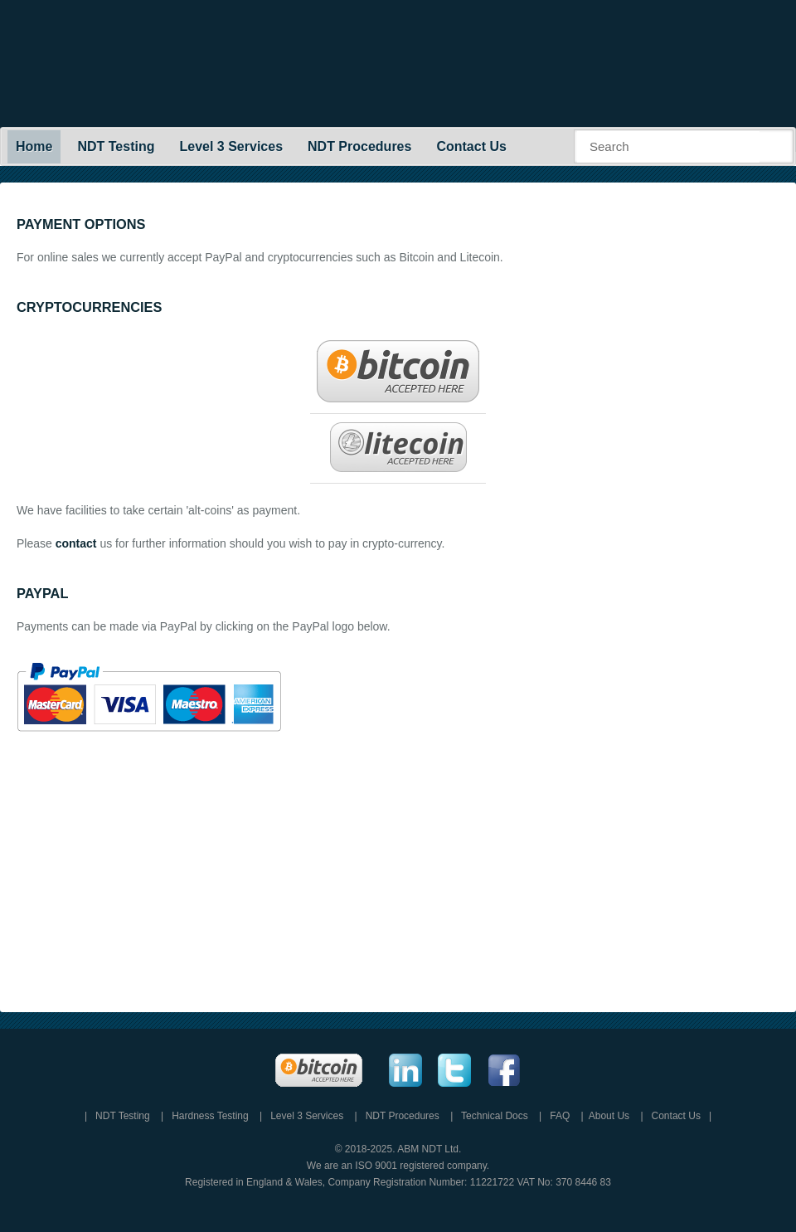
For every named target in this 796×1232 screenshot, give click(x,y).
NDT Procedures (359, 146)
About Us (609, 1116)
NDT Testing (115, 146)
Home (34, 146)
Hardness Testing (210, 1116)
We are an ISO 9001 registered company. (398, 1165)
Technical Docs (494, 1116)
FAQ (560, 1116)
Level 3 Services (231, 146)
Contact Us (471, 146)
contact (76, 543)
